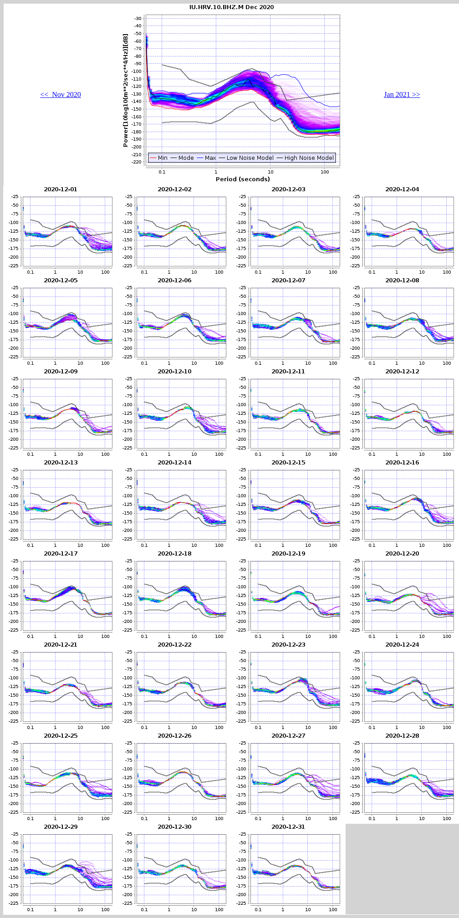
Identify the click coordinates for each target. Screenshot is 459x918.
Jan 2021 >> (402, 94)
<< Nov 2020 (60, 94)
